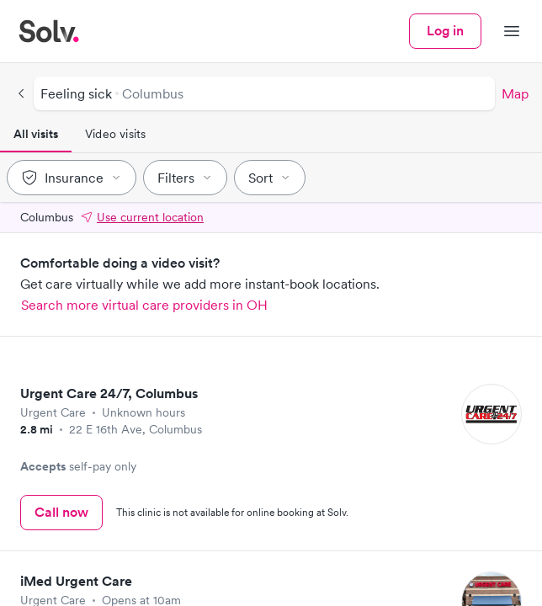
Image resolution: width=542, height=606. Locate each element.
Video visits (115, 133)
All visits (35, 133)
